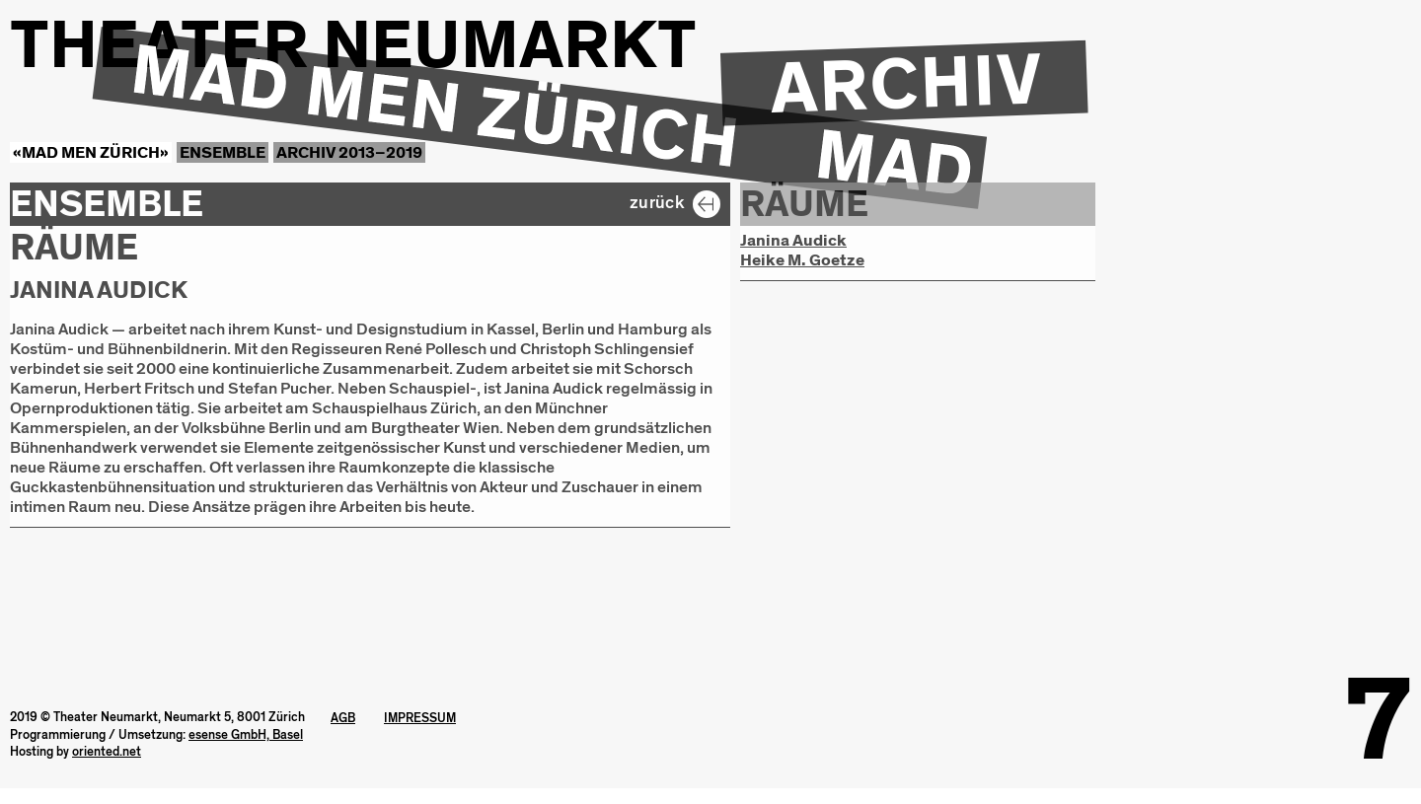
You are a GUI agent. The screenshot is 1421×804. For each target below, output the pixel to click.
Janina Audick (793, 241)
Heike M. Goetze (802, 260)
